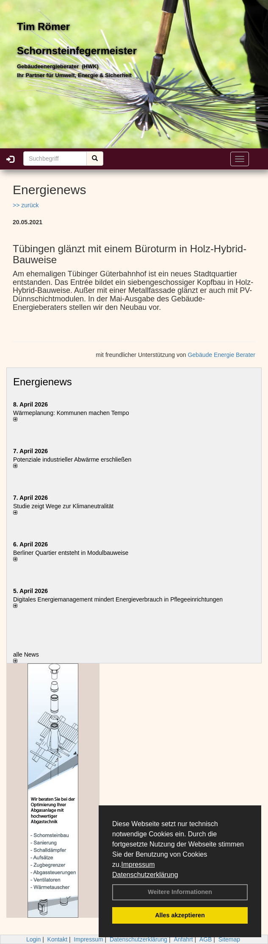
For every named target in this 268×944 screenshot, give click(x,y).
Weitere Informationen (180, 891)
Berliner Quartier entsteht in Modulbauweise (70, 552)
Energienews (42, 381)
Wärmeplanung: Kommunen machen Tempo (71, 412)
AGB (205, 939)
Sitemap (229, 939)
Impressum (138, 864)
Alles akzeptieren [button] (180, 915)
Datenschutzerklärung (145, 874)
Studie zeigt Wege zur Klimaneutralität (63, 506)
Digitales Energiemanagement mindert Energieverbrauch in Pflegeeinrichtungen (118, 599)
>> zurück (26, 205)
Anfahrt (183, 939)
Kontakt (57, 939)
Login (33, 939)
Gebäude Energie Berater (221, 354)
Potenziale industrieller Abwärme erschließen (72, 459)
